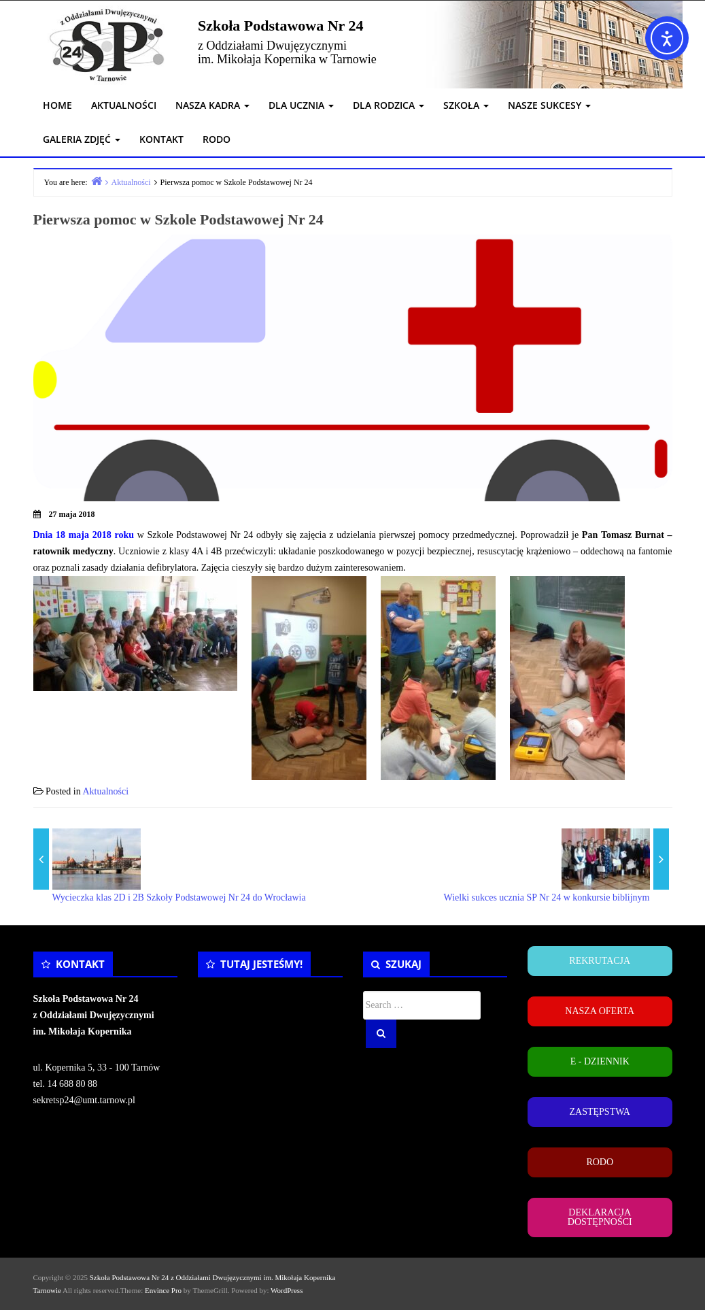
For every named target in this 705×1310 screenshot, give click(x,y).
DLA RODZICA (388, 105)
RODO (216, 139)
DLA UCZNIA (301, 105)
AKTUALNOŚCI (123, 105)
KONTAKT (161, 139)
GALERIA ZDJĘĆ (81, 139)
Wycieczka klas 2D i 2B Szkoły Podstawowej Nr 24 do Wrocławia (179, 897)
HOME (57, 105)
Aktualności (105, 791)
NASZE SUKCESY (549, 105)
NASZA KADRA (212, 105)
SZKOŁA (466, 105)
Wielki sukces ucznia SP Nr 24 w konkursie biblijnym (547, 897)
